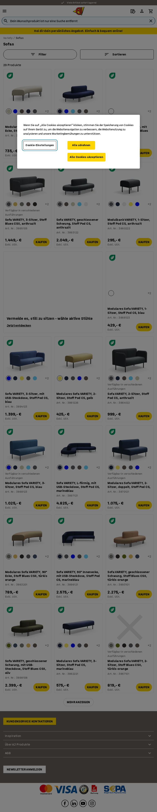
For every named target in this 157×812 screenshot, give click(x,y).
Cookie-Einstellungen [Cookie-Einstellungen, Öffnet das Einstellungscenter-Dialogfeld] (40, 145)
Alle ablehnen (81, 145)
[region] (78, 141)
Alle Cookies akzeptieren (86, 157)
